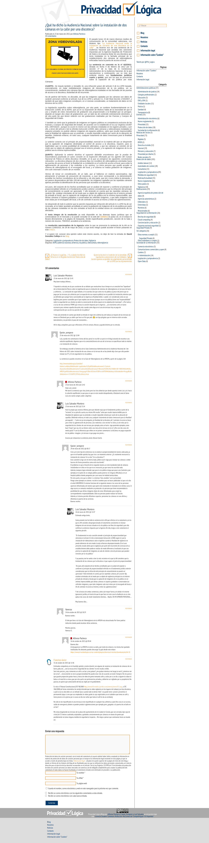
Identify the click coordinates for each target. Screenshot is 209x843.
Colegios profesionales (146, 94)
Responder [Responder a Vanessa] (128, 608)
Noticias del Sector (143, 132)
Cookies (140, 252)
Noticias (143, 41)
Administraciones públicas (145, 88)
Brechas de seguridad (145, 217)
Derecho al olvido (144, 145)
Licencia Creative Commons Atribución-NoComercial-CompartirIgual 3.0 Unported (124, 816)
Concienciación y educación (148, 222)
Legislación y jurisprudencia (63, 240)
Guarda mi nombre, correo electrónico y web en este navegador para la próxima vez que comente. (83, 788)
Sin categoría (141, 231)
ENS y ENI (141, 100)
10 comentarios (50, 36)
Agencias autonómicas (146, 199)
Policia (140, 106)
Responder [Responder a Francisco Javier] (128, 659)
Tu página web (82, 783)
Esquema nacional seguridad (148, 225)
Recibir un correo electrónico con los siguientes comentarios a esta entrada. (75, 793)
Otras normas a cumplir (146, 234)
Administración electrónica (147, 118)
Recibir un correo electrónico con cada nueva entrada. (67, 796)
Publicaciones (141, 189)
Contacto (144, 46)
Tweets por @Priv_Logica (145, 62)
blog (67, 236)
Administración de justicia (147, 91)
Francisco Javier (60, 660)
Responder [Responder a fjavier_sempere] (128, 331)
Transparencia (143, 112)
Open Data (141, 261)
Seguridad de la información (146, 213)
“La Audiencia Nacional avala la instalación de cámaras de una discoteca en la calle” (110, 45)
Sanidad (141, 109)
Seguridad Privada (142, 228)
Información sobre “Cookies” (151, 55)
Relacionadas (142, 211)
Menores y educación (145, 151)
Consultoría (142, 169)
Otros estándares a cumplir (147, 240)
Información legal (147, 50)
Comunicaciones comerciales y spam (151, 249)
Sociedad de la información (147, 130)
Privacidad (141, 124)
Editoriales (141, 202)
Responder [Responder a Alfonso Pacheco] (128, 381)
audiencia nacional (64, 243)
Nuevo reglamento (144, 121)
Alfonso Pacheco (79, 34)
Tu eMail (80, 778)
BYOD (140, 142)
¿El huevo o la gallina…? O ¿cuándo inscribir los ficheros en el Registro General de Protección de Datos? (65, 257)
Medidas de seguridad (146, 175)
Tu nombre (80, 773)
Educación (141, 97)
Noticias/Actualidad (145, 178)
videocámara (92, 243)
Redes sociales (143, 157)
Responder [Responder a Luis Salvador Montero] (128, 274)
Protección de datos (81, 240)
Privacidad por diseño (145, 154)
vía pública (83, 243)
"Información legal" (79, 761)
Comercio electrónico (145, 246)
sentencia (74, 243)
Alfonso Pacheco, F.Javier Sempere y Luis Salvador (126, 814)
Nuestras (141, 208)
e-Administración (144, 255)
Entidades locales (144, 103)
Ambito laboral (143, 163)
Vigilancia (92, 240)
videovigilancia (102, 243)
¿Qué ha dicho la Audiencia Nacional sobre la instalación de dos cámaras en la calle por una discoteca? (86, 27)
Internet (141, 148)
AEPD (55, 243)
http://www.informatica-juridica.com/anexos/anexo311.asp (103, 687)
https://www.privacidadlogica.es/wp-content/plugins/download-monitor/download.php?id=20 (100, 652)
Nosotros (144, 37)
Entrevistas (142, 205)
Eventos (139, 114)
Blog (142, 33)
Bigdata (140, 139)
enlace (52, 230)
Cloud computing (144, 219)
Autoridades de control (146, 166)
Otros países (142, 184)
